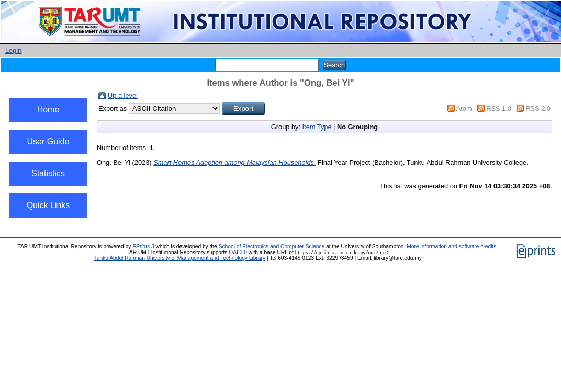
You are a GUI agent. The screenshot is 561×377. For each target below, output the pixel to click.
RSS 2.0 (538, 108)
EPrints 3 (143, 246)
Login (13, 50)
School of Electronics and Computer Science (272, 246)
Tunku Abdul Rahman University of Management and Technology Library (179, 258)
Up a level (123, 95)
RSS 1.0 (498, 108)
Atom (464, 108)
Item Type (317, 127)
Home (48, 109)
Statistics (48, 173)
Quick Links (48, 205)
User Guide (48, 141)
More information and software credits (451, 246)
